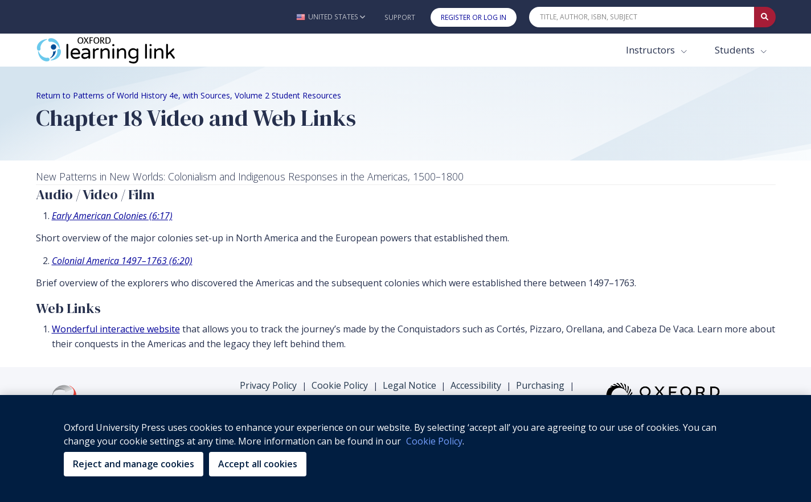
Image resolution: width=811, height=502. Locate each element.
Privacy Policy (268, 385)
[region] (405, 448)
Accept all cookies (257, 464)
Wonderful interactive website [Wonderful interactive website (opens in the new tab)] (116, 329)
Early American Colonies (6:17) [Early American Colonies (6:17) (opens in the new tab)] (112, 215)
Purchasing (540, 385)
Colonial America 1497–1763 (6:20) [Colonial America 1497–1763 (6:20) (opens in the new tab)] (122, 260)
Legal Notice (409, 385)
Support (399, 17)
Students (736, 49)
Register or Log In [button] (473, 17)
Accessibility (475, 385)
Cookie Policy (340, 385)
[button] (330, 17)
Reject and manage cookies (133, 464)
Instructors (651, 49)
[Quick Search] (642, 17)
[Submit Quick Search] (765, 17)
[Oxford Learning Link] (121, 50)
